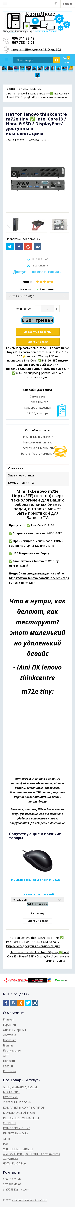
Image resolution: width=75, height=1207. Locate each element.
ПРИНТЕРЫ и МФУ (15, 1133)
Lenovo (19, 140)
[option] (16, 224)
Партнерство (12, 1050)
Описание (15, 468)
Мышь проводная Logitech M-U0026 (35, 879)
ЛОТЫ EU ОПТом (14, 1163)
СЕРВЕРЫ (9, 1123)
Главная (8, 1019)
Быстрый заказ (37, 341)
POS (6, 1144)
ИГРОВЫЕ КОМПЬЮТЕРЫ (21, 1118)
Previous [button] (9, 225)
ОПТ (6, 1055)
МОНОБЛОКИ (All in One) (20, 1113)
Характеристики (21, 475)
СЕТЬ (6, 1138)
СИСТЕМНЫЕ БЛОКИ (17, 1102)
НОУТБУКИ (10, 1097)
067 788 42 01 (23, 42)
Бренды (8, 1045)
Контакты (9, 1071)
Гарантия (9, 1024)
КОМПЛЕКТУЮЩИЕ (16, 1128)
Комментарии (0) (21, 482)
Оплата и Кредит (14, 1030)
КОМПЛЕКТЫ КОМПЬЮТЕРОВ (24, 1107)
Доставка (9, 1035)
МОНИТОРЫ (11, 1092)
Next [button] (66, 225)
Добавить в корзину (37, 331)
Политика (9, 1040)
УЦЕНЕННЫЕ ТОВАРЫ (18, 1149)
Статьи (8, 1066)
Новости (9, 1061)
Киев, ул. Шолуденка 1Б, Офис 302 (36, 49)
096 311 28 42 (23, 38)
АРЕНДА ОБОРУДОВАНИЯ (20, 1087)
